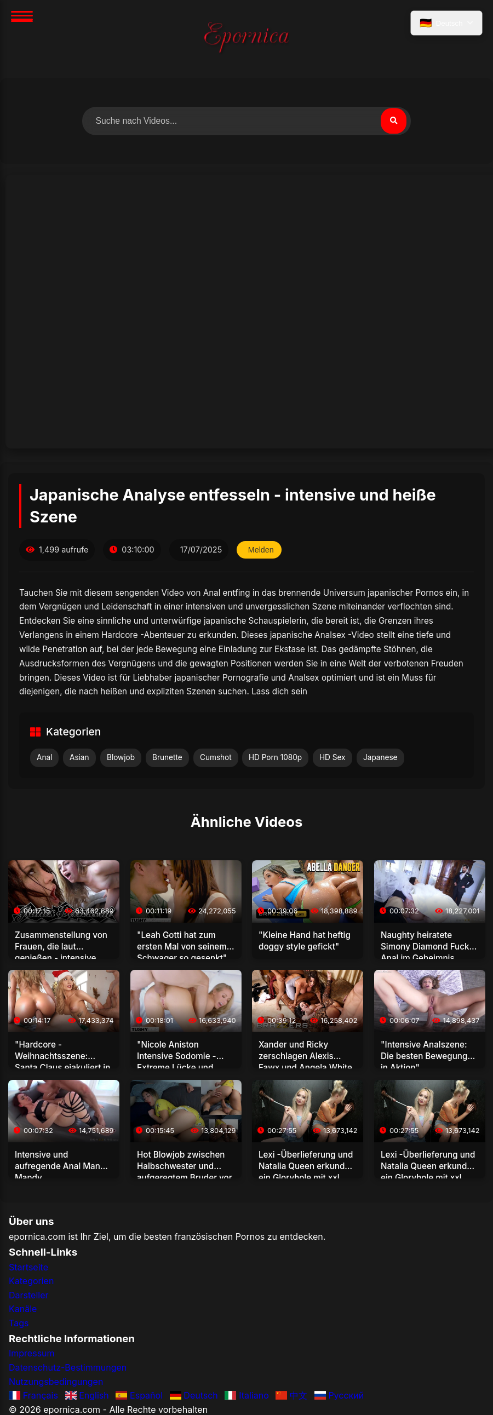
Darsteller (29, 1295)
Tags (18, 1323)
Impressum (32, 1353)
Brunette (167, 757)
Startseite (28, 1267)
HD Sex (332, 757)
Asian (79, 757)
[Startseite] (246, 39)
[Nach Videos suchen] (246, 121)
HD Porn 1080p (275, 757)
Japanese (380, 757)
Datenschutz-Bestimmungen (68, 1367)
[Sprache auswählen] (446, 23)
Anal (44, 757)
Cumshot (216, 757)
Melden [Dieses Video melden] (261, 549)
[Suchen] (393, 121)
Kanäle (23, 1309)
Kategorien (31, 1281)
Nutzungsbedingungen (56, 1381)
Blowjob (121, 757)
